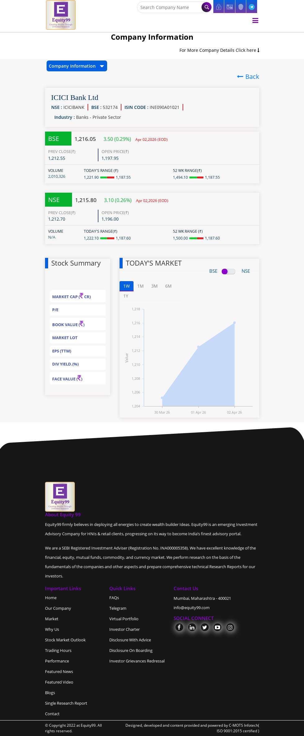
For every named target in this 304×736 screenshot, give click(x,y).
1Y (125, 296)
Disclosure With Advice (130, 640)
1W (126, 286)
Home (51, 597)
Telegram (117, 608)
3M (154, 286)
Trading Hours (58, 650)
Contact (52, 713)
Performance (57, 661)
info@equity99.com (192, 607)
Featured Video (59, 682)
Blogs (50, 692)
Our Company (58, 608)
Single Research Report (66, 703)
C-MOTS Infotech (243, 725)
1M (140, 286)
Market (51, 619)
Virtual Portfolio (123, 619)
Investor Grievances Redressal (137, 661)
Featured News (59, 671)
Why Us (52, 629)
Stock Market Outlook (65, 640)
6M (168, 286)
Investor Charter (124, 629)
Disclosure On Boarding (130, 650)
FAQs (114, 597)
